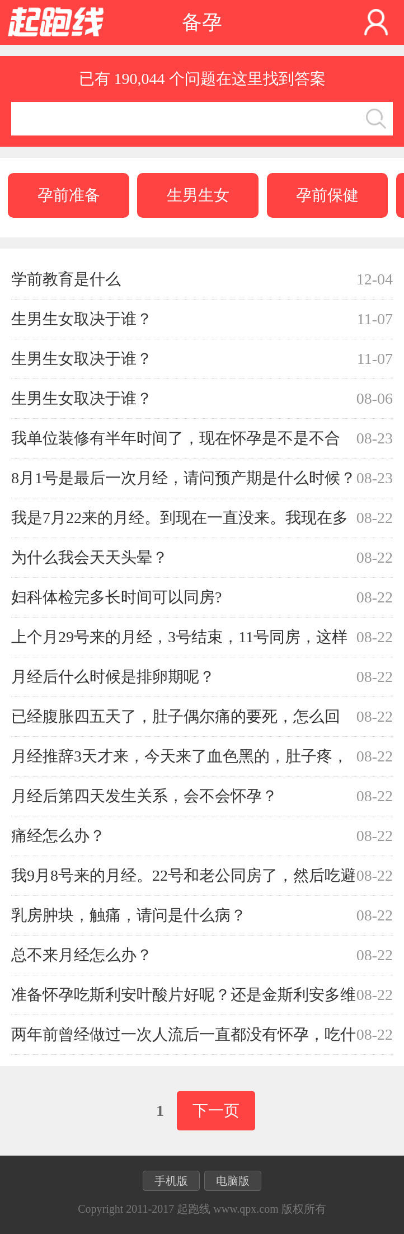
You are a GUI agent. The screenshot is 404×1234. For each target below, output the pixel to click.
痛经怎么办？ (58, 835)
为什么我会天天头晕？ (89, 557)
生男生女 (198, 195)
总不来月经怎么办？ (81, 955)
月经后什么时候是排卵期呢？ (113, 676)
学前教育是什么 (66, 279)
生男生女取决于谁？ (81, 319)
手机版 (171, 1181)
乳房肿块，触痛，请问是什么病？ (128, 915)
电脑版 (233, 1181)
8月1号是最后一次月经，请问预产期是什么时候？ (183, 478)
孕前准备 (68, 195)
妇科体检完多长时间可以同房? (116, 597)
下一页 (215, 1110)
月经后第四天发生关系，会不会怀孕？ (144, 796)
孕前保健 (327, 195)
